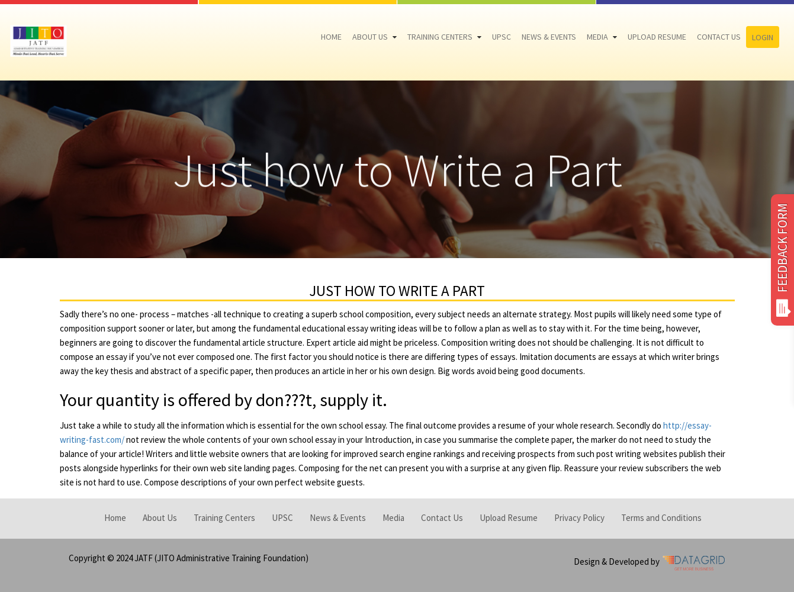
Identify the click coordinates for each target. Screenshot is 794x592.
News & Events (549, 36)
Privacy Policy (579, 517)
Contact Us (719, 36)
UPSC (501, 36)
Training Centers (439, 36)
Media (597, 36)
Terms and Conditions (661, 517)
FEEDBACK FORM (782, 260)
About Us (370, 36)
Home (331, 36)
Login (762, 37)
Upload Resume (657, 36)
